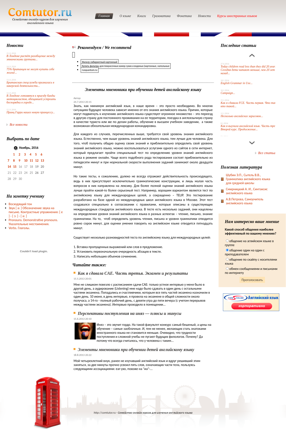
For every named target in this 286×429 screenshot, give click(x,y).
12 (36, 160)
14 (9, 167)
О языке (125, 16)
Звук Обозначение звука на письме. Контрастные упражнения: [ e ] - (36, 212)
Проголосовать (252, 280)
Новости (204, 16)
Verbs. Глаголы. (19, 228)
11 (31, 160)
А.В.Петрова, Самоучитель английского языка (244, 201)
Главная (104, 16)
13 (42, 160)
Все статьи (266, 153)
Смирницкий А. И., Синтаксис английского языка (247, 191)
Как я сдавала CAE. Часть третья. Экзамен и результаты (133, 273)
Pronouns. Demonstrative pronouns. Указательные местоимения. (33, 222)
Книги (141, 16)
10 (26, 160)
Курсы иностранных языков (237, 16)
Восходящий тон (20, 204)
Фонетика (184, 16)
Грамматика (161, 16)
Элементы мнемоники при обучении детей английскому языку (136, 349)
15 (14, 167)
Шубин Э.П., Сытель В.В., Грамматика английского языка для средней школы (248, 179)
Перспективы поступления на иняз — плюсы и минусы (129, 313)
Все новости (19, 124)
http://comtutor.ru (105, 412)
